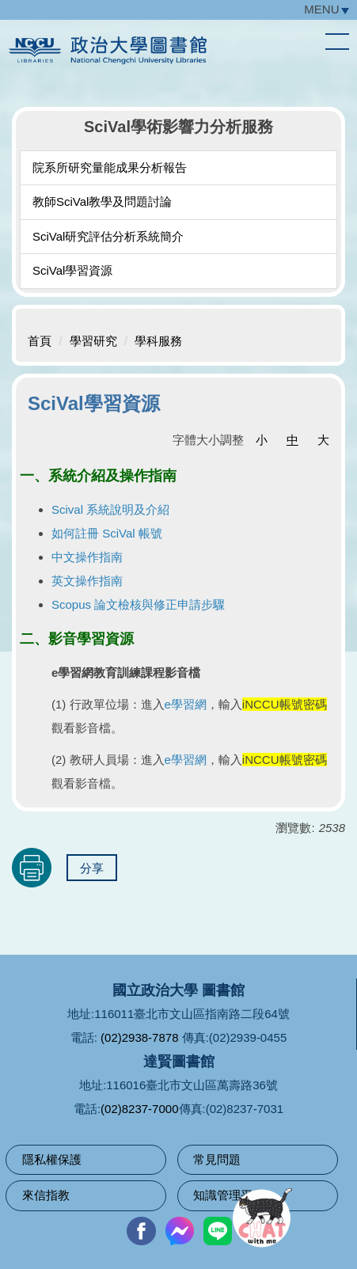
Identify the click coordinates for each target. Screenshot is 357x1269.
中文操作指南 (87, 557)
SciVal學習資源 (72, 270)
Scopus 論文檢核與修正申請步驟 (138, 604)
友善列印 (31, 867)
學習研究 (93, 341)
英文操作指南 (87, 580)
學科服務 (158, 341)
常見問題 (217, 1159)
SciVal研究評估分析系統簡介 (108, 236)
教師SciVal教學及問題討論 (102, 201)
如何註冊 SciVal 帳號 (106, 533)
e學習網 (186, 704)
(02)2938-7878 (139, 1037)
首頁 (39, 341)
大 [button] (323, 439)
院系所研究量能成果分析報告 (109, 167)
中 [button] (292, 439)
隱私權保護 (52, 1159)
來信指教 (46, 1195)
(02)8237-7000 (139, 1108)
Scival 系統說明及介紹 (110, 509)
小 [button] (262, 439)
